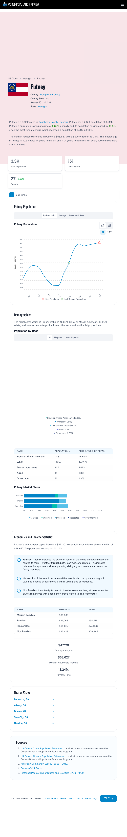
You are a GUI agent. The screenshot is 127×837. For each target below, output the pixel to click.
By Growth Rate (76, 215)
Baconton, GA (34, 713)
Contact (71, 812)
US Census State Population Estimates (42, 762)
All (103, 232)
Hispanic (58, 344)
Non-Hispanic (72, 344)
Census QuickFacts (31, 782)
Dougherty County (50, 94)
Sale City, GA (34, 731)
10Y (109, 232)
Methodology (91, 812)
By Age (62, 215)
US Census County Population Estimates (43, 770)
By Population (49, 215)
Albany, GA (34, 719)
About (80, 812)
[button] (122, 4)
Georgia (27, 78)
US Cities (13, 78)
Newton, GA (34, 737)
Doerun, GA (34, 725)
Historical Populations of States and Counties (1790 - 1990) (53, 786)
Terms (63, 812)
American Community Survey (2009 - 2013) (45, 777)
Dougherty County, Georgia (53, 122)
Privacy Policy (51, 812)
